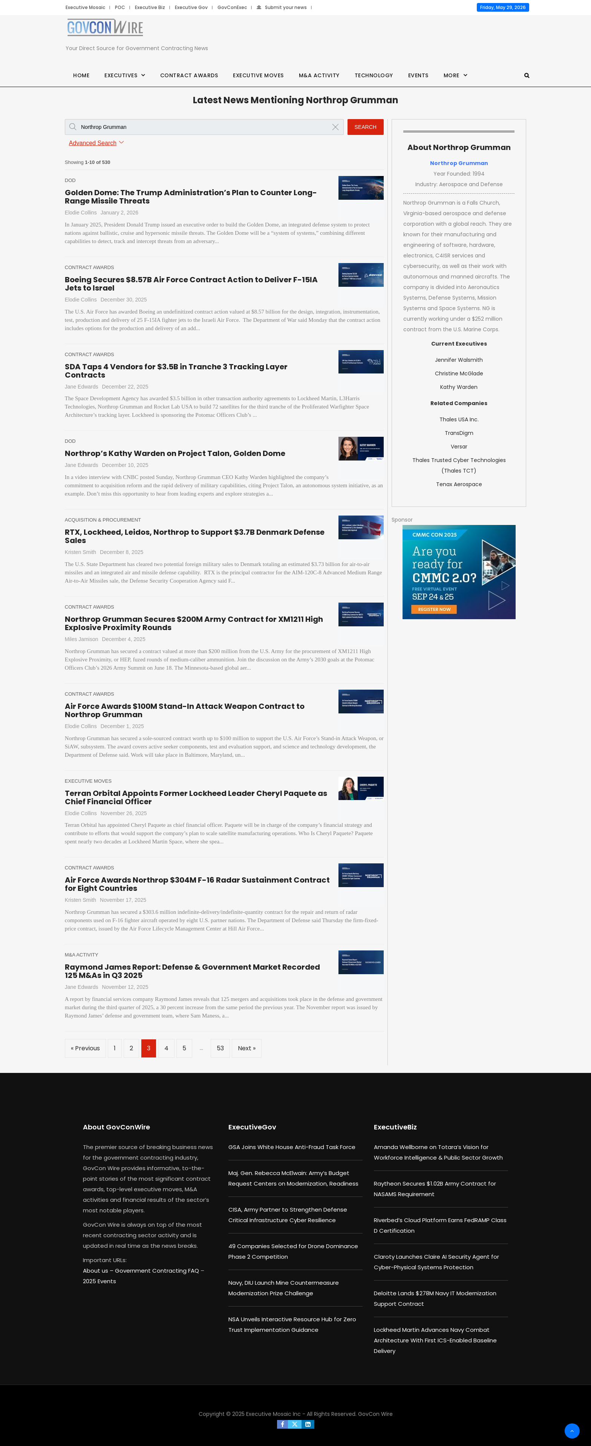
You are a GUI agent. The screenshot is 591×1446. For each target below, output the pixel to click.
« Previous (85, 1048)
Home (81, 75)
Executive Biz (150, 7)
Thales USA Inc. (459, 419)
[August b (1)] (459, 572)
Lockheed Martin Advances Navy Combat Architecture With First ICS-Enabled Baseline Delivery (435, 1340)
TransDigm (459, 433)
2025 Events (99, 1281)
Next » (247, 1048)
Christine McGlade (459, 373)
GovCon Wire (375, 1414)
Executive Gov (191, 7)
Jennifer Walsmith (459, 360)
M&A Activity (319, 75)
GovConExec (232, 7)
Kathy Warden (459, 387)
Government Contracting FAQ (158, 1271)
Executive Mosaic (85, 7)
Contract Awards (189, 75)
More (451, 75)
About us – (99, 1271)
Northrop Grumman (459, 163)
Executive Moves (258, 75)
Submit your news (282, 7)
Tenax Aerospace (459, 484)
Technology (374, 75)
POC (120, 7)
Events (418, 75)
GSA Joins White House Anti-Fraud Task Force (291, 1147)
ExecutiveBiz (395, 1127)
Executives (120, 75)
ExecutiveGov (252, 1127)
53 (220, 1048)
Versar (459, 446)
